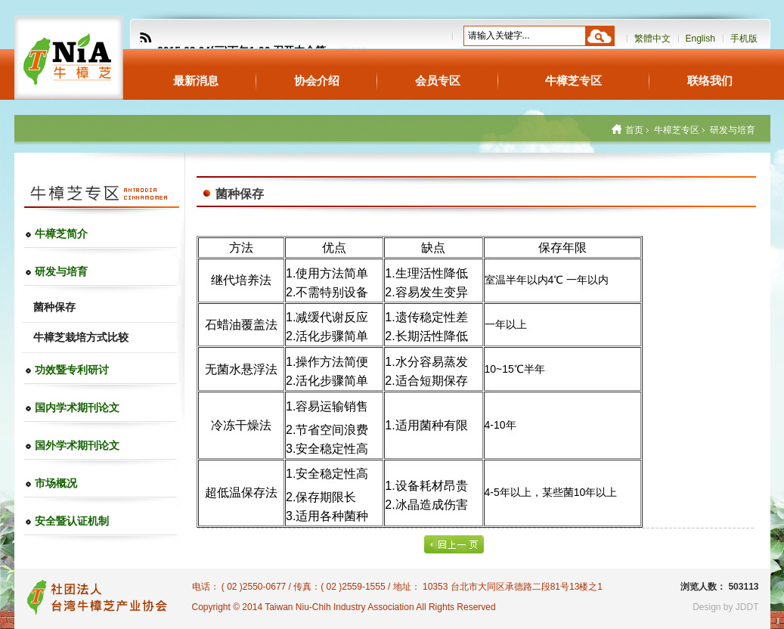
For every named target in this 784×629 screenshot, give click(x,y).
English (700, 38)
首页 (634, 130)
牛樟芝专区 (573, 80)
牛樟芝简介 (61, 234)
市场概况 (56, 483)
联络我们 (710, 80)
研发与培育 (61, 271)
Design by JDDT (725, 607)
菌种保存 (54, 307)
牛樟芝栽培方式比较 (81, 337)
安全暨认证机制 (72, 521)
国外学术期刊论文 (77, 445)
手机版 (744, 38)
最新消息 (195, 80)
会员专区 (437, 80)
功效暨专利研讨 (72, 370)
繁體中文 (652, 38)
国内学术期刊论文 (77, 407)
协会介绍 (316, 80)
